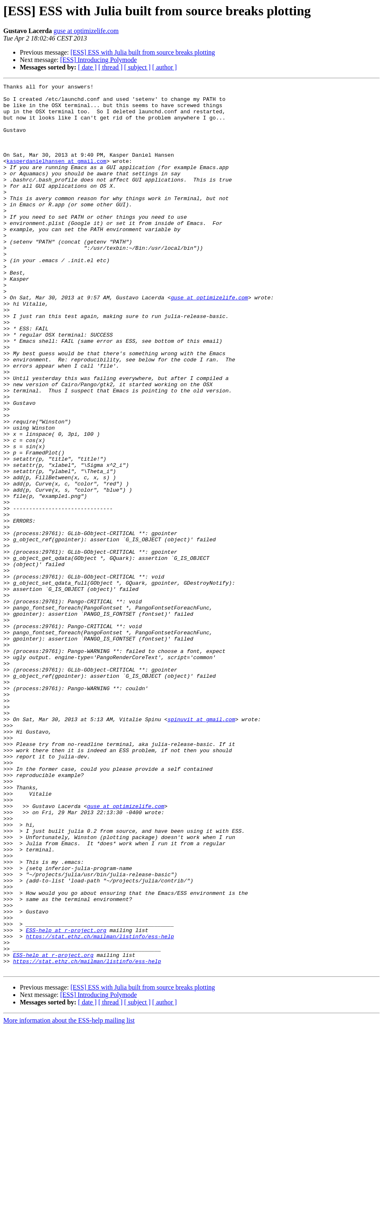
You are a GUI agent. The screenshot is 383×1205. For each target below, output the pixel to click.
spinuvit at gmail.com (201, 847)
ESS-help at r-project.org (66, 1100)
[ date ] (87, 67)
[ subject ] (137, 67)
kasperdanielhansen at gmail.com (56, 177)
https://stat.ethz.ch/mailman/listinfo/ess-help (100, 1107)
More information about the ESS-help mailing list (69, 1197)
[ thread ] (110, 67)
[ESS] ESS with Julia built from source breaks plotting (143, 52)
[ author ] (164, 67)
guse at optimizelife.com (86, 30)
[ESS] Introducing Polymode (98, 59)
